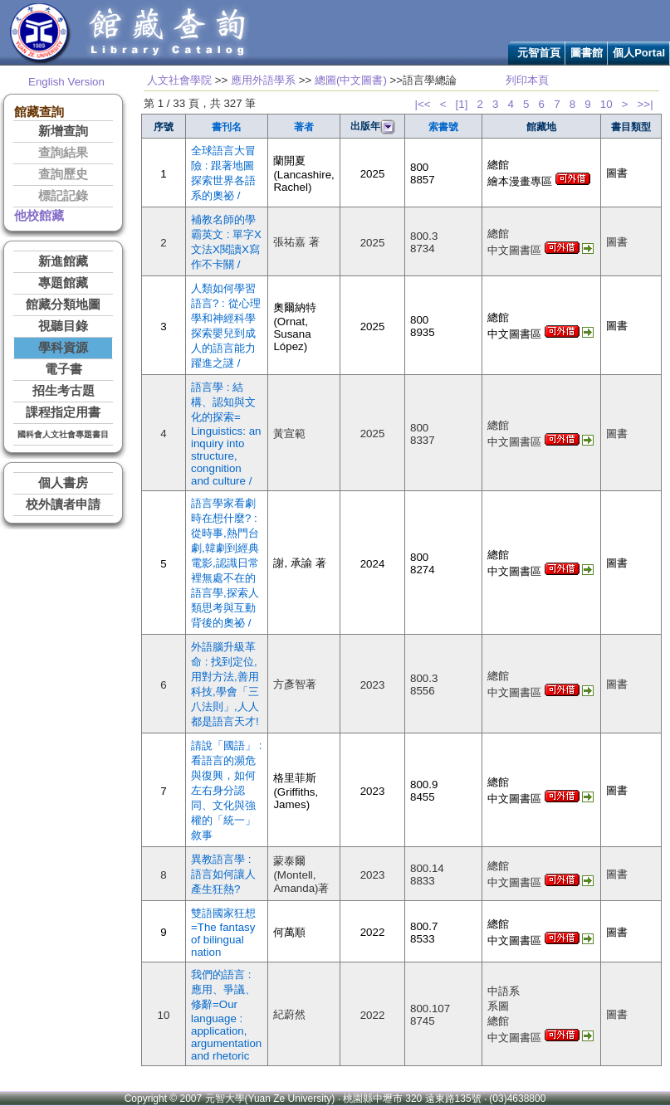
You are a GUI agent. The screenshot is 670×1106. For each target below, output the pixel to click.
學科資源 (63, 347)
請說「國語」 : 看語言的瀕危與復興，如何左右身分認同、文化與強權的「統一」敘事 (226, 790)
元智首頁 (538, 52)
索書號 (443, 127)
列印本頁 (527, 80)
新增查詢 (63, 131)
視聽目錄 (63, 326)
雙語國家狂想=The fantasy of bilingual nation (223, 932)
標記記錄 (63, 195)
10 (606, 104)
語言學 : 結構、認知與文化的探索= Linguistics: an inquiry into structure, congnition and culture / (226, 434)
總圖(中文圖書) (351, 80)
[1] (462, 104)
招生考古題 (63, 390)
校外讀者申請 (63, 504)
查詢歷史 (63, 174)
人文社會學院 (179, 80)
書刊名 (227, 127)
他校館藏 (39, 215)
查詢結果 (63, 152)
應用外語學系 (263, 80)
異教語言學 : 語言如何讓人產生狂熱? (223, 874)
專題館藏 (63, 283)
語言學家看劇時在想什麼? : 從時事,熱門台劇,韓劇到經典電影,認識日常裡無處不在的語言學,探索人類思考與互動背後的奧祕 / (225, 563)
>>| (645, 104)
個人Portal (639, 52)
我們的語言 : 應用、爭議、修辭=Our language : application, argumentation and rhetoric (226, 1015)
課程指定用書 (63, 412)
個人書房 (63, 483)
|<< (422, 104)
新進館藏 (63, 261)
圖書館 (586, 52)
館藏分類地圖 (63, 304)
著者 (304, 127)
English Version (66, 82)
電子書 (63, 369)
